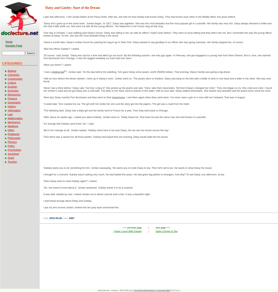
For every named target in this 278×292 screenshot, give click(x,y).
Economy (13, 90)
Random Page (13, 45)
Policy (11, 146)
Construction (15, 78)
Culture (12, 82)
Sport (11, 157)
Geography (14, 102)
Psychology (14, 149)
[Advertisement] (158, 153)
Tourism (12, 161)
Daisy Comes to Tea (166, 231)
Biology (12, 70)
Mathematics (15, 118)
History (12, 106)
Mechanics (14, 122)
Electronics (14, 94)
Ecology (12, 86)
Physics (12, 142)
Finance (12, 98)
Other (11, 130)
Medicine (13, 126)
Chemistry (14, 74)
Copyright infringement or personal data (151, 290)
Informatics (14, 110)
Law (10, 114)
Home (8, 41)
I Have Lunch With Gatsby (127, 231)
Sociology (13, 153)
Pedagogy (14, 134)
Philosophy (14, 138)
